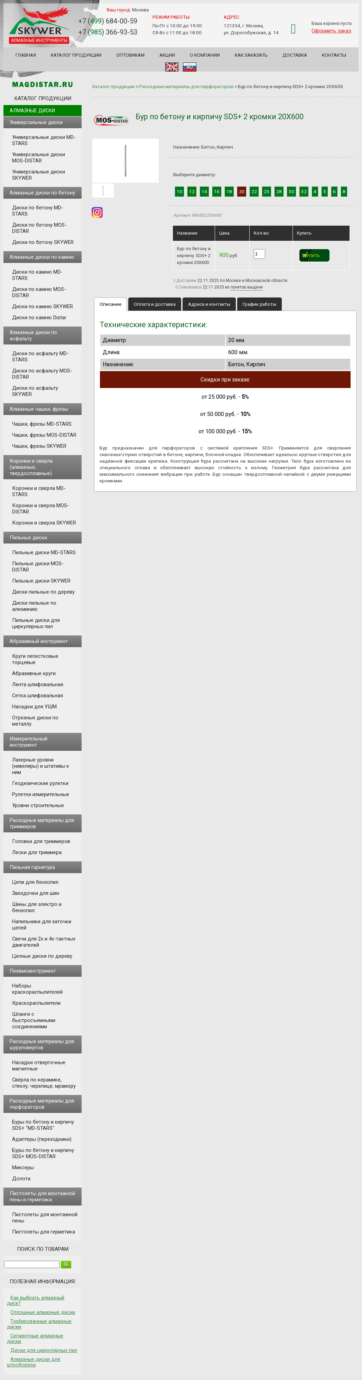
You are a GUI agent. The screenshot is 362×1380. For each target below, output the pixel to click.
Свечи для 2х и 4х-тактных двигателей (43, 942)
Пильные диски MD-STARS (44, 552)
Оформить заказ (331, 31)
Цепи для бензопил (35, 882)
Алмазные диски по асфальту (33, 335)
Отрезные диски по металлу (35, 721)
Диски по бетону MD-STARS (37, 211)
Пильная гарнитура (32, 867)
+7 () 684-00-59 (107, 21)
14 (204, 191)
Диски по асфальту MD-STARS (40, 356)
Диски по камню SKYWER (42, 306)
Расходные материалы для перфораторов (42, 1104)
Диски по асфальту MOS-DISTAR (42, 374)
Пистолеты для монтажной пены (44, 1217)
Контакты (334, 55)
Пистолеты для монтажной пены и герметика (42, 1196)
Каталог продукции (76, 55)
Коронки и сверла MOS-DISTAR (40, 508)
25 (266, 191)
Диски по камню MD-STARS (37, 275)
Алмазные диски (32, 110)
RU (190, 67)
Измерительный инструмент (28, 742)
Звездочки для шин (35, 893)
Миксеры (23, 1167)
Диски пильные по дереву (43, 592)
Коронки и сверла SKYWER (44, 523)
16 (217, 191)
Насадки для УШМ (34, 706)
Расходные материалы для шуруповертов (42, 1044)
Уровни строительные (38, 805)
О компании (205, 55)
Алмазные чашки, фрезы (39, 409)
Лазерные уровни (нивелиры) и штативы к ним (40, 766)
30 (291, 191)
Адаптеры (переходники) (42, 1139)
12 (192, 191)
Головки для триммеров (41, 841)
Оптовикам (130, 55)
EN (172, 67)
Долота (21, 1178)
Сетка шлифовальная (37, 695)
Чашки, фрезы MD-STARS (42, 424)
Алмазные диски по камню (42, 257)
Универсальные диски (36, 122)
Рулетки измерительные (40, 794)
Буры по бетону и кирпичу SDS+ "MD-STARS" (43, 1125)
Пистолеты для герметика (43, 1232)
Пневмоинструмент (33, 971)
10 (179, 191)
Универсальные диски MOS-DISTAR (38, 157)
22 (254, 191)
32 (304, 191)
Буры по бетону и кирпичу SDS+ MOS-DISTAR (43, 1153)
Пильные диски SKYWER (41, 581)
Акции (167, 55)
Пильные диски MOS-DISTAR (38, 566)
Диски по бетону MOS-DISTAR (39, 228)
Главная (26, 55)
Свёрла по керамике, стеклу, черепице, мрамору (44, 1083)
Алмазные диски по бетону (42, 193)
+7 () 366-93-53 (107, 32)
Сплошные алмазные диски (42, 1312)
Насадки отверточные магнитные (38, 1065)
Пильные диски (28, 538)
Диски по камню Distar (39, 317)
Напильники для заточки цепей (41, 924)
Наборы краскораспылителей (37, 989)
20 (241, 191)
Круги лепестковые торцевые (35, 659)
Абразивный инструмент (39, 641)
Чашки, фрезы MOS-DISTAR (44, 435)
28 (279, 191)
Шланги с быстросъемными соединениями (33, 1020)
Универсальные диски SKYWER (38, 175)
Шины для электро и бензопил (37, 907)
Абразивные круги (34, 673)
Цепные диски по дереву (42, 956)
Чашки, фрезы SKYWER (39, 446)
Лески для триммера (37, 852)
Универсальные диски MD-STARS (44, 140)
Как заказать (251, 55)
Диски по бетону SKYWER (43, 242)
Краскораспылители (36, 1003)
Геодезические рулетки (40, 783)
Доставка (294, 55)
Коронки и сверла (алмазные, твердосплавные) (31, 467)
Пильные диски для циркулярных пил (36, 623)
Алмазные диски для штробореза (33, 1362)
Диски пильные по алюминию (34, 606)
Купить (312, 256)
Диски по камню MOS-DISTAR (39, 292)
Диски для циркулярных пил (43, 1350)
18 (229, 191)
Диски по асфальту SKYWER (35, 391)
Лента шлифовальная (37, 684)
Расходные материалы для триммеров (42, 823)
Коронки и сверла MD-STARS (39, 491)
